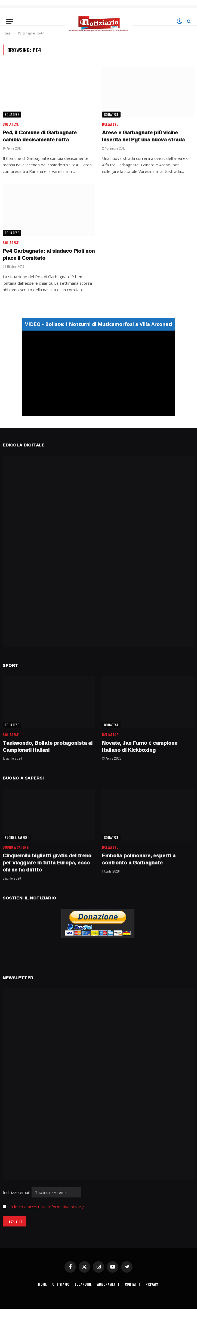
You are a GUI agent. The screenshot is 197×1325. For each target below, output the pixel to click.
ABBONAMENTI (108, 1284)
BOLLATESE (12, 114)
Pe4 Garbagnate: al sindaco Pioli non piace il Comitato (49, 255)
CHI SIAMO (60, 1284)
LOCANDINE (83, 1284)
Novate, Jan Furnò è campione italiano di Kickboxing (139, 747)
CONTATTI (132, 1284)
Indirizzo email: (42, 1192)
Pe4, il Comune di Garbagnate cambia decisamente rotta (40, 136)
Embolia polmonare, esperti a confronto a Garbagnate (139, 859)
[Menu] (9, 21)
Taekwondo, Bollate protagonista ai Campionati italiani (48, 747)
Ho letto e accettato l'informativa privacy (45, 1206)
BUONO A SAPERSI (17, 837)
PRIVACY (152, 1284)
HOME (42, 1284)
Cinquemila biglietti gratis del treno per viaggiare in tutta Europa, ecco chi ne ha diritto (47, 862)
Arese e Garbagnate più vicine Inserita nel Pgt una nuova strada (143, 136)
